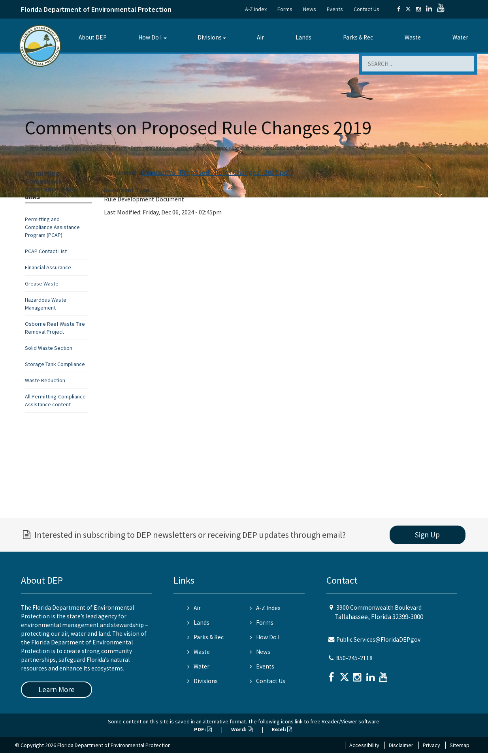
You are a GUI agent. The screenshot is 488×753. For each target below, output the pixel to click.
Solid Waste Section (48, 347)
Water (460, 37)
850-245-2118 (354, 658)
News (309, 9)
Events (335, 9)
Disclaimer (401, 745)
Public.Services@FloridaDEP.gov (378, 639)
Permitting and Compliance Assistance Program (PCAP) (52, 227)
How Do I (150, 37)
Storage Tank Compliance (55, 364)
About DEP (93, 37)
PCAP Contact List (46, 251)
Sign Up (427, 534)
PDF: (203, 729)
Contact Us (366, 9)
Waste (413, 37)
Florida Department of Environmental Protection (96, 9)
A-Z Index (256, 9)
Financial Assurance (48, 267)
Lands (303, 37)
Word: (241, 729)
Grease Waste (41, 283)
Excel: (282, 729)
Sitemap (459, 745)
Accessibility (364, 745)
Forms (284, 9)
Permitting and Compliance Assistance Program (179, 148)
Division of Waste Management (96, 148)
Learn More (56, 689)
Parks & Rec (358, 37)
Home (32, 148)
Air (260, 37)
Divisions (210, 37)
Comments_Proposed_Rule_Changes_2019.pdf (216, 172)
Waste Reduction (45, 380)
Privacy (431, 745)
